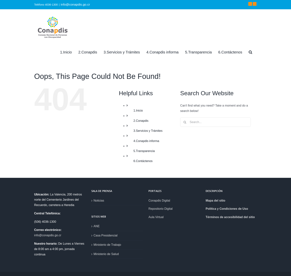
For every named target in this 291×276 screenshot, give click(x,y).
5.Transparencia (144, 151)
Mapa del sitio (215, 200)
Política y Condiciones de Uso (227, 208)
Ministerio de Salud (106, 254)
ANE (97, 226)
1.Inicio (138, 110)
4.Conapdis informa (146, 141)
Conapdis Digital (159, 200)
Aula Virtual (156, 217)
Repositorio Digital (160, 208)
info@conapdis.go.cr (75, 4)
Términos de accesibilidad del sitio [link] (230, 217)
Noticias (99, 200)
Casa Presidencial (105, 235)
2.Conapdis (140, 120)
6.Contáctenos (143, 161)
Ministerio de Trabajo (107, 244)
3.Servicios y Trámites (147, 130)
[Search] (250, 52)
